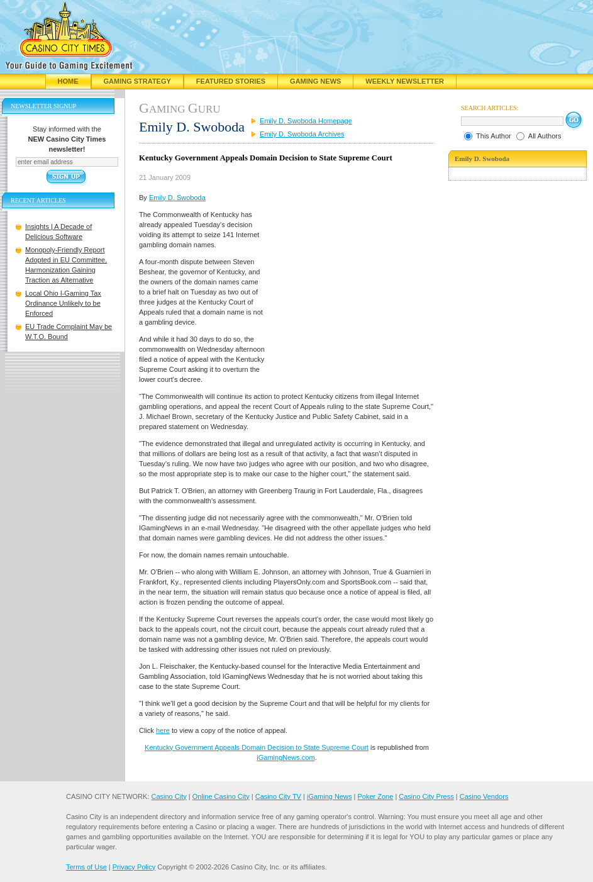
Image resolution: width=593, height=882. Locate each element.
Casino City (168, 796)
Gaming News (315, 81)
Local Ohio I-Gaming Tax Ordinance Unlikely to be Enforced (63, 303)
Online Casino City (221, 796)
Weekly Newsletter (404, 81)
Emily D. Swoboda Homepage (306, 121)
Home (68, 81)
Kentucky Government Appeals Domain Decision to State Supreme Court (257, 747)
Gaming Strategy (137, 81)
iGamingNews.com (285, 757)
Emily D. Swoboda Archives (302, 134)
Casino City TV (278, 796)
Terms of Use (86, 867)
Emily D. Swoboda (177, 197)
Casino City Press (426, 796)
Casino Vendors (484, 796)
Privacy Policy (134, 867)
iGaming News (329, 796)
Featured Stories (230, 81)
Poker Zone (375, 796)
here (163, 730)
